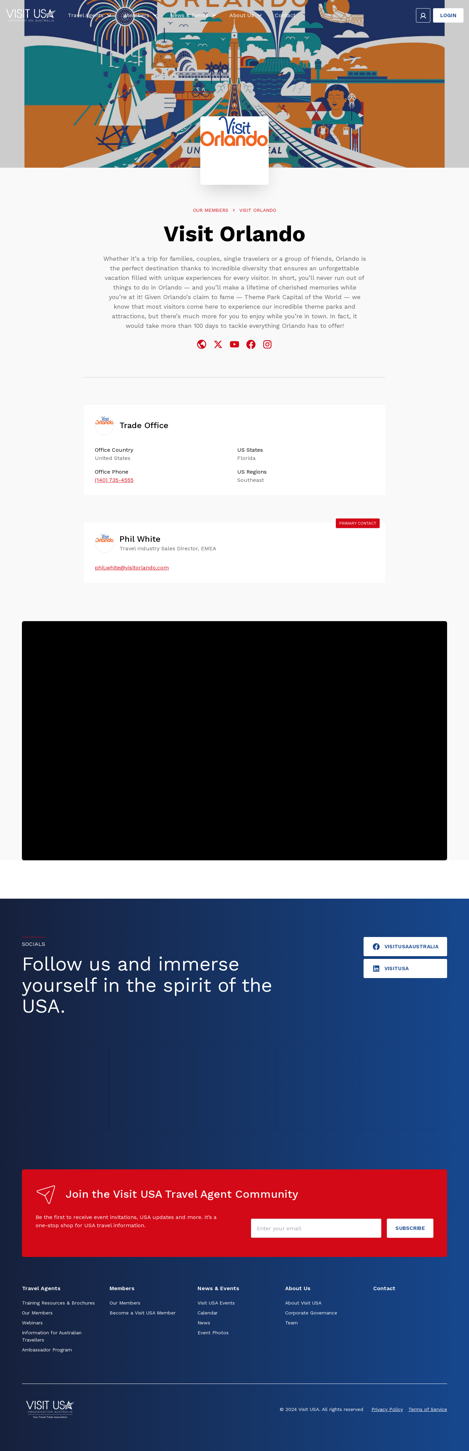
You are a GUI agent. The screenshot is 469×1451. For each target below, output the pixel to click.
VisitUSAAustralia (405, 946)
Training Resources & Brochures (58, 1303)
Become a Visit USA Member (143, 1312)
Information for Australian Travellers (51, 1336)
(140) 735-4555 (114, 480)
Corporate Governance (311, 1312)
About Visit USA (303, 1303)
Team (291, 1322)
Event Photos (213, 1332)
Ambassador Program (47, 1349)
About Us (246, 16)
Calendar (208, 1312)
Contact (285, 16)
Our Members (210, 210)
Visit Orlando (257, 210)
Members (141, 16)
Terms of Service (427, 1409)
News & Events (194, 16)
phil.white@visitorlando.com (132, 567)
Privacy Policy (387, 1409)
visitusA (390, 968)
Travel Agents (90, 16)
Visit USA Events (216, 1303)
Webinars (32, 1322)
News (204, 1322)
